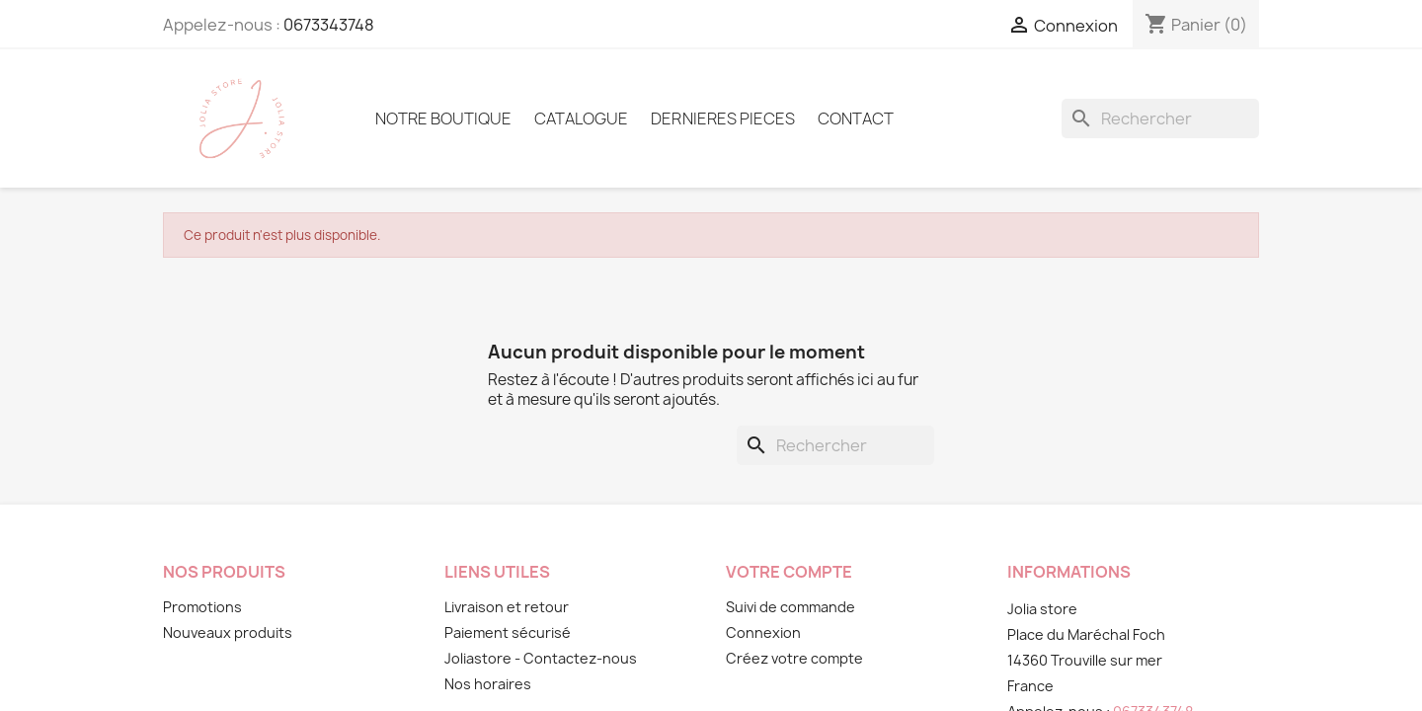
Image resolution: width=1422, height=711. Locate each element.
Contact (856, 118)
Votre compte (789, 572)
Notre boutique (443, 118)
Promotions (202, 606)
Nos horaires (487, 683)
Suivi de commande (790, 606)
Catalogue (581, 118)
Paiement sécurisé (507, 632)
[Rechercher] (1160, 118)
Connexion (763, 632)
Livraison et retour (506, 606)
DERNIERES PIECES (723, 118)
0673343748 (328, 25)
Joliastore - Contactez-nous (540, 658)
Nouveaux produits (227, 632)
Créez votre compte (794, 658)
